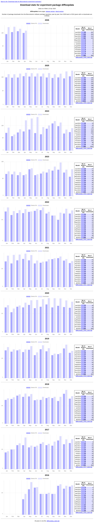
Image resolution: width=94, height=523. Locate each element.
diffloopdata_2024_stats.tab (84, 148)
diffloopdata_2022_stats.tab (84, 239)
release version (50, 11)
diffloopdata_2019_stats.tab (84, 376)
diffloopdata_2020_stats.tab (84, 330)
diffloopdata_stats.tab (53, 521)
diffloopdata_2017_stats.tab (84, 467)
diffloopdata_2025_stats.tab (84, 103)
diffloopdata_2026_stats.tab (84, 57)
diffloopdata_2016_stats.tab (84, 512)
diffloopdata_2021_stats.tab (84, 285)
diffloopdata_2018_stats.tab (84, 421)
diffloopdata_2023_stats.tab (84, 194)
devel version (60, 11)
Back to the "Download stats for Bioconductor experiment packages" (21, 1)
